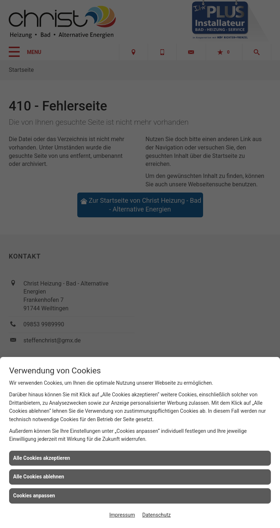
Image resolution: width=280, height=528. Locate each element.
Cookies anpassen (34, 495)
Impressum (122, 515)
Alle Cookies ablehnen (38, 477)
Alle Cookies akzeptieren (41, 458)
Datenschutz (156, 515)
